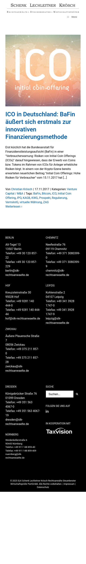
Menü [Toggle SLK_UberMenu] (71, 16)
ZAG (46, 202)
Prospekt (45, 198)
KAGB (26, 198)
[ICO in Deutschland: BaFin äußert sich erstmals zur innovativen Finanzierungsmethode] (43, 71)
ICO (54, 193)
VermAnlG (11, 202)
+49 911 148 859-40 (24, 447)
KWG (34, 198)
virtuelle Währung (31, 202)
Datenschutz (43, 487)
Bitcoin (46, 193)
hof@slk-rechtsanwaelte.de (22, 318)
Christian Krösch (21, 189)
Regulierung (59, 198)
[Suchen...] (59, 394)
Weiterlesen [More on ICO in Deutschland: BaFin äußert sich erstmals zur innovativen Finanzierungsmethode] (12, 206)
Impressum (69, 484)
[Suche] (77, 394)
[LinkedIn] (47, 411)
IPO (19, 198)
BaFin (36, 193)
